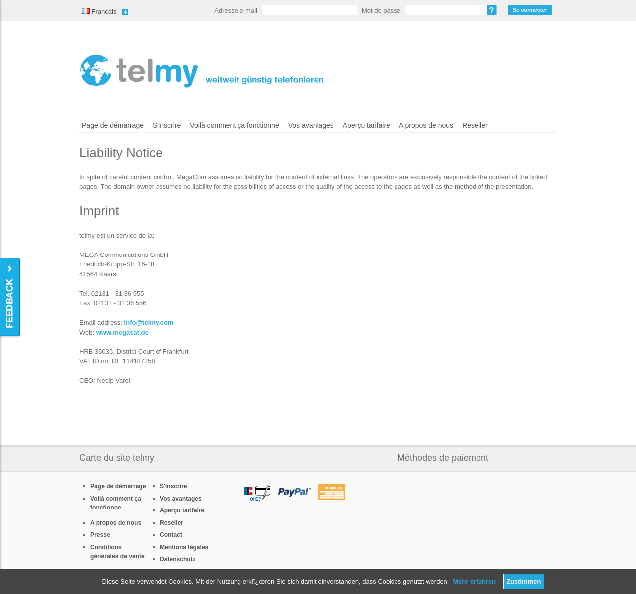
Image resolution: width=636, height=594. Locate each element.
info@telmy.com (149, 322)
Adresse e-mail (235, 10)
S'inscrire (167, 125)
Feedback (10, 297)
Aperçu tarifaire (366, 125)
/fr (202, 71)
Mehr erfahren (474, 581)
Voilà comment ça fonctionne (234, 125)
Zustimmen (523, 581)
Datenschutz (178, 559)
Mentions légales (184, 547)
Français (99, 11)
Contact (171, 534)
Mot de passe (381, 10)
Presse (100, 534)
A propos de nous (426, 125)
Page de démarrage (113, 125)
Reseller (474, 125)
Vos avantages (311, 125)
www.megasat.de (122, 332)
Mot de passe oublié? (492, 10)
